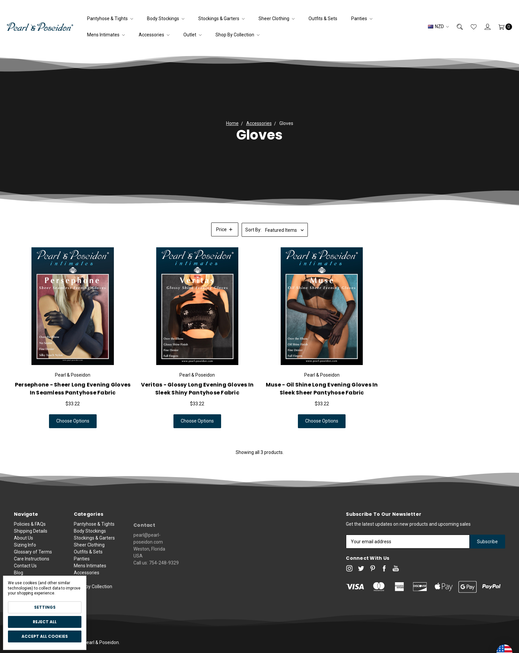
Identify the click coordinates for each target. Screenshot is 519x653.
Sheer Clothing (277, 18)
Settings (45, 607)
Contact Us (25, 572)
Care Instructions (31, 565)
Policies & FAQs (30, 530)
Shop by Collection (237, 34)
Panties (361, 18)
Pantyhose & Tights (110, 18)
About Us (23, 544)
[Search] (456, 26)
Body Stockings (165, 18)
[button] (224, 229)
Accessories (154, 34)
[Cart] (501, 26)
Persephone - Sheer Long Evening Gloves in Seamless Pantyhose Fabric (73, 389)
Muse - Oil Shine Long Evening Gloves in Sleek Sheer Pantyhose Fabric (322, 389)
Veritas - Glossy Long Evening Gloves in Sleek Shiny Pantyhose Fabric (197, 389)
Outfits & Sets (322, 18)
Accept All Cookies (45, 636)
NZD (438, 26)
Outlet (192, 34)
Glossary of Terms (33, 558)
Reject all (45, 622)
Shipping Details (30, 537)
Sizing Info (25, 551)
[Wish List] (470, 26)
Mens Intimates (106, 34)
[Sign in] (484, 26)
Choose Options (72, 421)
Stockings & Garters (221, 18)
